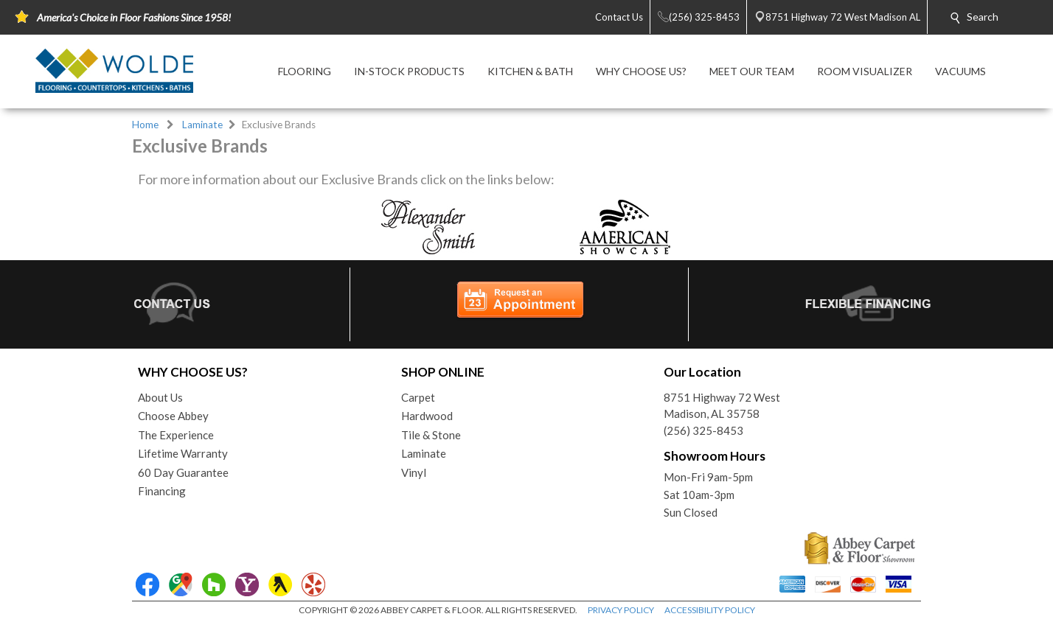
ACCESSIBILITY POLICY (709, 609)
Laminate (202, 124)
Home (145, 124)
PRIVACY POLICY (621, 609)
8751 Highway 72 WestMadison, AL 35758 (722, 406)
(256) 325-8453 (703, 430)
